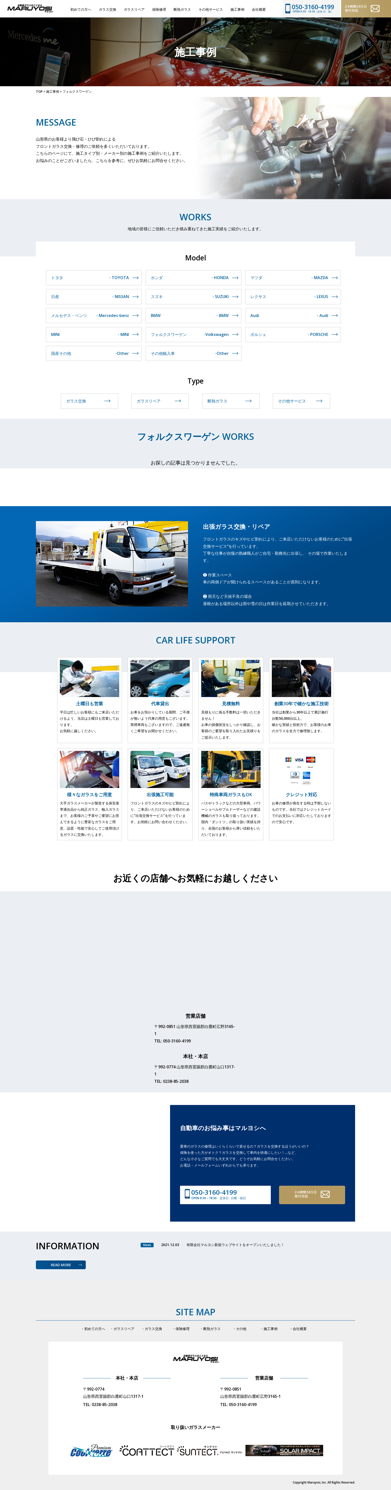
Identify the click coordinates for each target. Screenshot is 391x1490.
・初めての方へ (93, 1328)
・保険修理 (181, 1328)
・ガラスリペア (122, 1328)
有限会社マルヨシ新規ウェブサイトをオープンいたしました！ (235, 1244)
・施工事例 (269, 1328)
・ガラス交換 (151, 1328)
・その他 (239, 1328)
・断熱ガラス (210, 1328)
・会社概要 (298, 1328)
